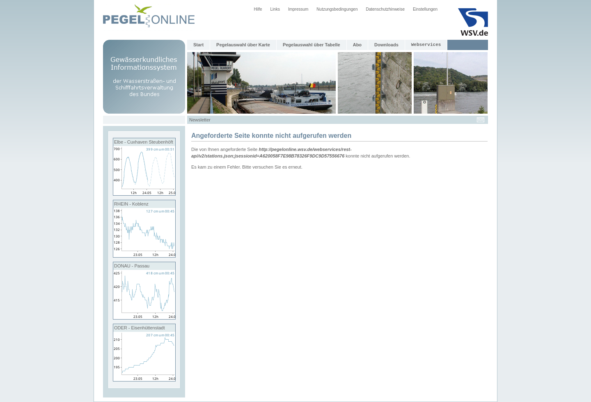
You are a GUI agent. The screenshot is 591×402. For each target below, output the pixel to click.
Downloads (386, 44)
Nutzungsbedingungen (336, 9)
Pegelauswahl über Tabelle (311, 44)
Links (275, 9)
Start (198, 44)
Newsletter (200, 119)
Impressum (298, 9)
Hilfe (258, 9)
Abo (357, 44)
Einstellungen (425, 9)
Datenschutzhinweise (385, 9)
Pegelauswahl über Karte (243, 44)
